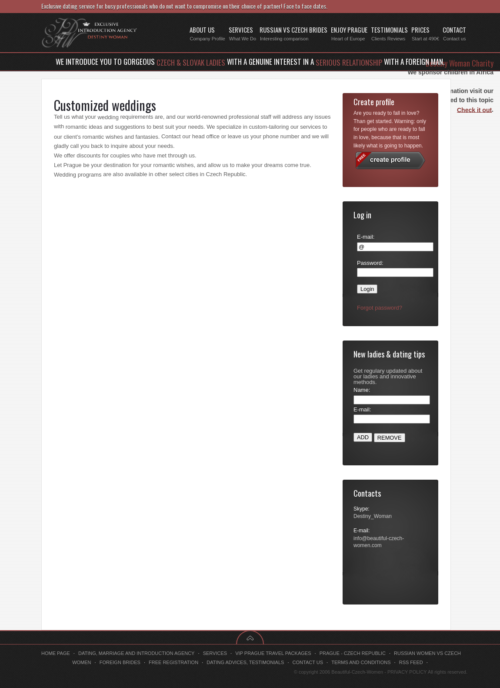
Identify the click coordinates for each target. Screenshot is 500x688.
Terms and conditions (360, 662)
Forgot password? (379, 307)
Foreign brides (120, 662)
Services (215, 653)
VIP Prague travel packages (273, 653)
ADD (363, 437)
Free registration (173, 662)
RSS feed (411, 662)
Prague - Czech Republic (353, 653)
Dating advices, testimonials (245, 662)
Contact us (308, 662)
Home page (55, 653)
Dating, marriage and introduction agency (136, 653)
